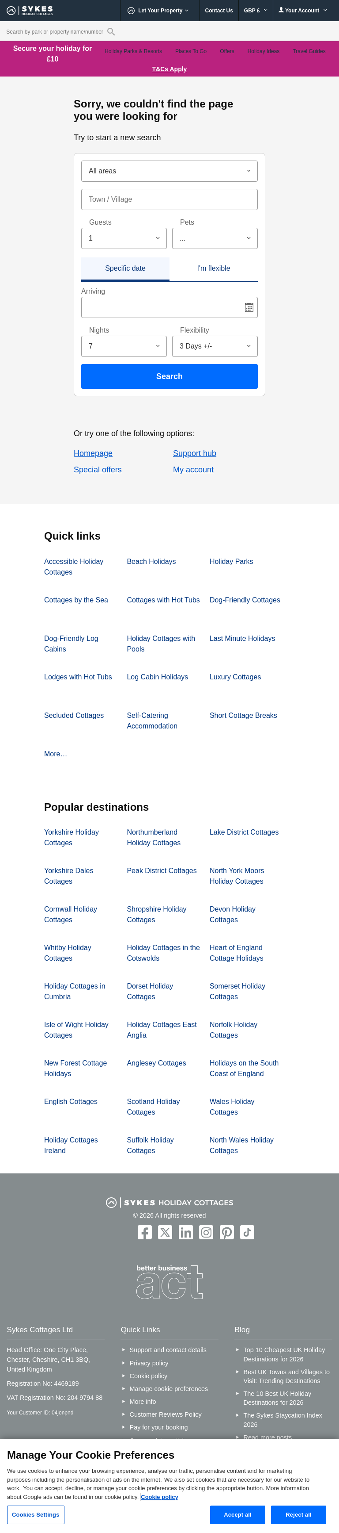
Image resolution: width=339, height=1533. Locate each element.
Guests (100, 222)
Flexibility (194, 330)
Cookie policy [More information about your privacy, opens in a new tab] (159, 1497)
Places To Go (191, 51)
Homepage (93, 453)
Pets (187, 222)
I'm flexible (213, 268)
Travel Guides (309, 51)
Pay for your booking (159, 1427)
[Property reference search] (111, 31)
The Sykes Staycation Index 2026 (283, 1420)
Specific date (125, 268)
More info (143, 1401)
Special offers (98, 469)
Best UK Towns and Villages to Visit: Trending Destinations (287, 1376)
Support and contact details (168, 1349)
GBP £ (255, 11)
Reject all (298, 1514)
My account (193, 469)
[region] (169, 1486)
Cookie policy (149, 1376)
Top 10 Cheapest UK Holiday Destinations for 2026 (284, 1354)
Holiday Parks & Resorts (133, 51)
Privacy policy (149, 1363)
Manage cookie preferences (169, 1388)
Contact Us (219, 11)
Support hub (194, 453)
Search (169, 376)
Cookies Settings (36, 1514)
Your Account (303, 10)
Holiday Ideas (264, 51)
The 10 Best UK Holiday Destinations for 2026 (278, 1398)
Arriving (93, 291)
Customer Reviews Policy (166, 1414)
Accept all (238, 1514)
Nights (99, 330)
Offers (227, 51)
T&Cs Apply (169, 69)
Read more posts (268, 1437)
